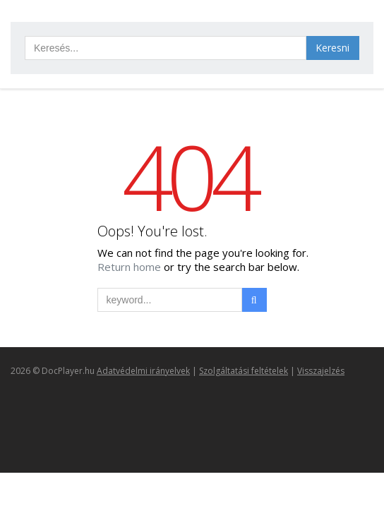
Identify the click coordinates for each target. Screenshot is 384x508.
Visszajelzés (320, 371)
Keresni (332, 47)
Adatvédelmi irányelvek (143, 371)
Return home (130, 267)
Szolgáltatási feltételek (243, 371)
